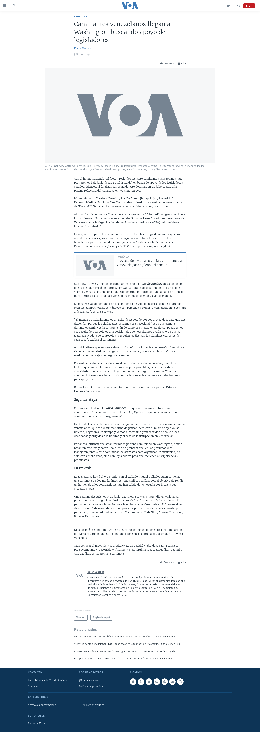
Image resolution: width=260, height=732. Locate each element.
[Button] (167, 63)
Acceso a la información (42, 704)
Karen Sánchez (82, 48)
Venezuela (81, 16)
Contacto (33, 686)
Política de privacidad (91, 686)
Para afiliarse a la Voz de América (47, 680)
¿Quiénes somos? (89, 680)
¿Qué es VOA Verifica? (92, 704)
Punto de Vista (36, 723)
